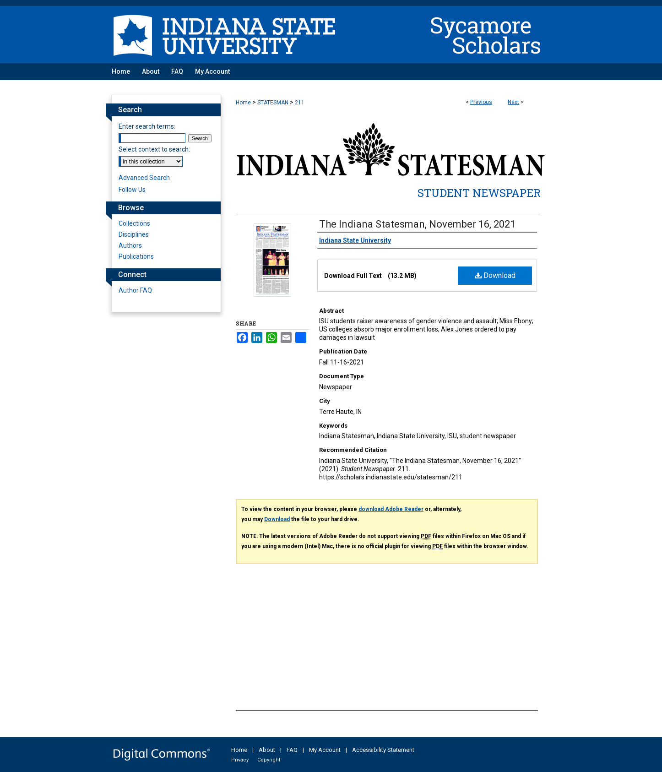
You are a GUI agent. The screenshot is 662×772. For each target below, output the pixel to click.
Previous (481, 102)
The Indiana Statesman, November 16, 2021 (417, 224)
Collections (134, 223)
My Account (325, 749)
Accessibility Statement (383, 749)
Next (513, 102)
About (267, 749)
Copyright (268, 760)
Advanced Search (144, 177)
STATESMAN (272, 102)
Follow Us (132, 189)
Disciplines (134, 234)
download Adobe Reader (390, 509)
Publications (136, 256)
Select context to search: (154, 149)
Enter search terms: (147, 126)
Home (243, 102)
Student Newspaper (479, 192)
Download (495, 275)
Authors (130, 245)
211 (299, 102)
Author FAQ (135, 290)
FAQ (292, 749)
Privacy (240, 760)
